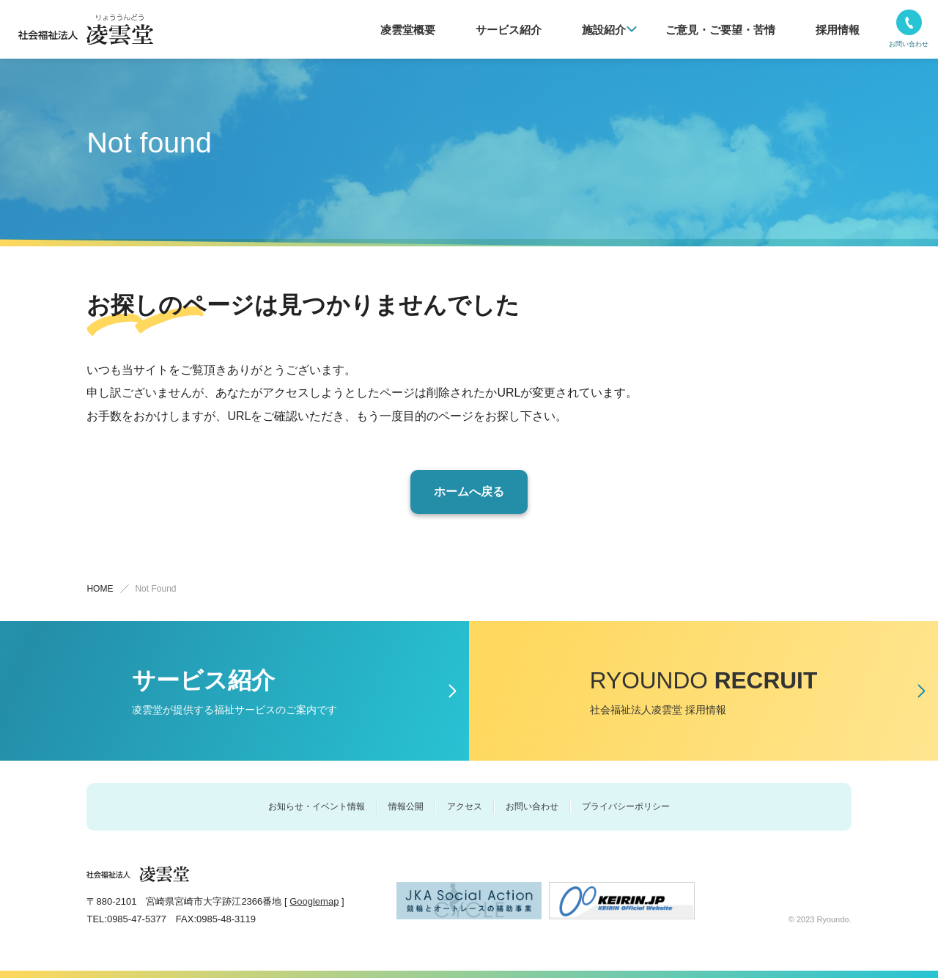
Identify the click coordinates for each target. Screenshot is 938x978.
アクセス (464, 806)
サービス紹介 (548, 29)
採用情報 (843, 29)
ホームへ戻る (469, 491)
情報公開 (406, 806)
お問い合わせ (532, 806)
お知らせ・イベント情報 (316, 806)
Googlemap (314, 901)
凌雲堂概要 (458, 29)
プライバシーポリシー (626, 806)
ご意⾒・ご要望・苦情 (737, 29)
